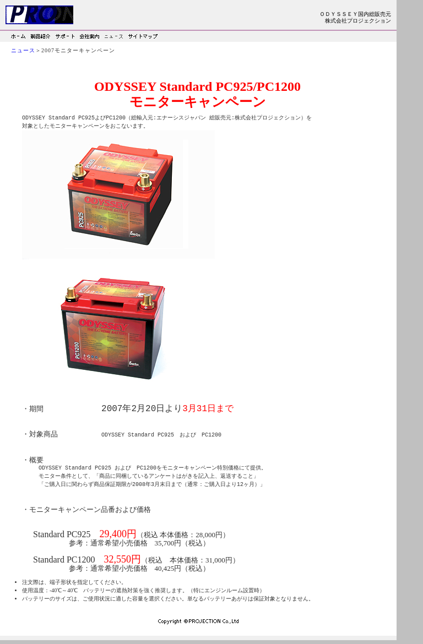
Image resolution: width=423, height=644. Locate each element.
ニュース (23, 50)
